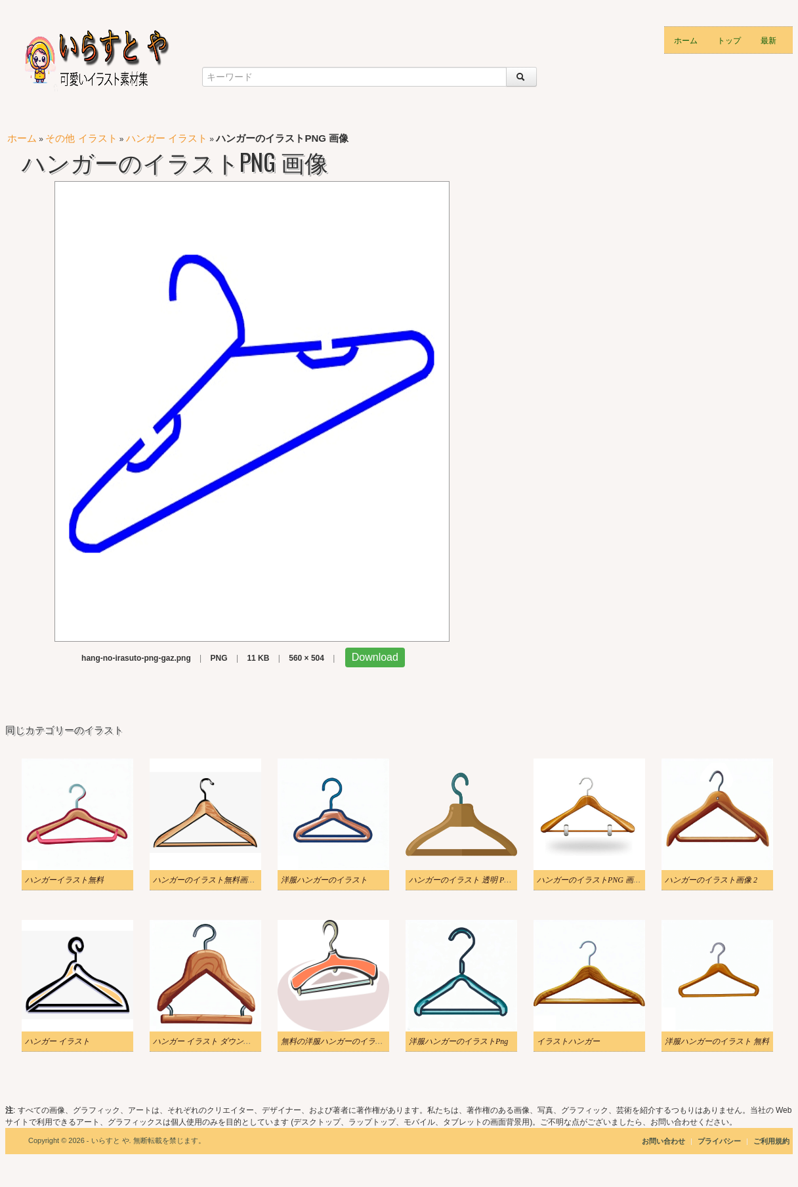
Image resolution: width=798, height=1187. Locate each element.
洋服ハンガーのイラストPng (458, 1041)
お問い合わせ (663, 1141)
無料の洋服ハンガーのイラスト (336, 1041)
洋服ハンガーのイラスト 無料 (717, 1041)
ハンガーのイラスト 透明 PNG (462, 880)
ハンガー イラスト (166, 138)
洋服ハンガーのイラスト (324, 880)
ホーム (686, 39)
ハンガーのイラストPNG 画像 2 (592, 880)
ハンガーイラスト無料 (64, 880)
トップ (729, 39)
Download (375, 657)
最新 (768, 39)
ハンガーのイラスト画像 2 (711, 880)
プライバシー (720, 1141)
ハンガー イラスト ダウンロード (210, 1041)
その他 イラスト (81, 138)
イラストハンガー (568, 1041)
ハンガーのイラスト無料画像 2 (207, 880)
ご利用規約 (771, 1141)
